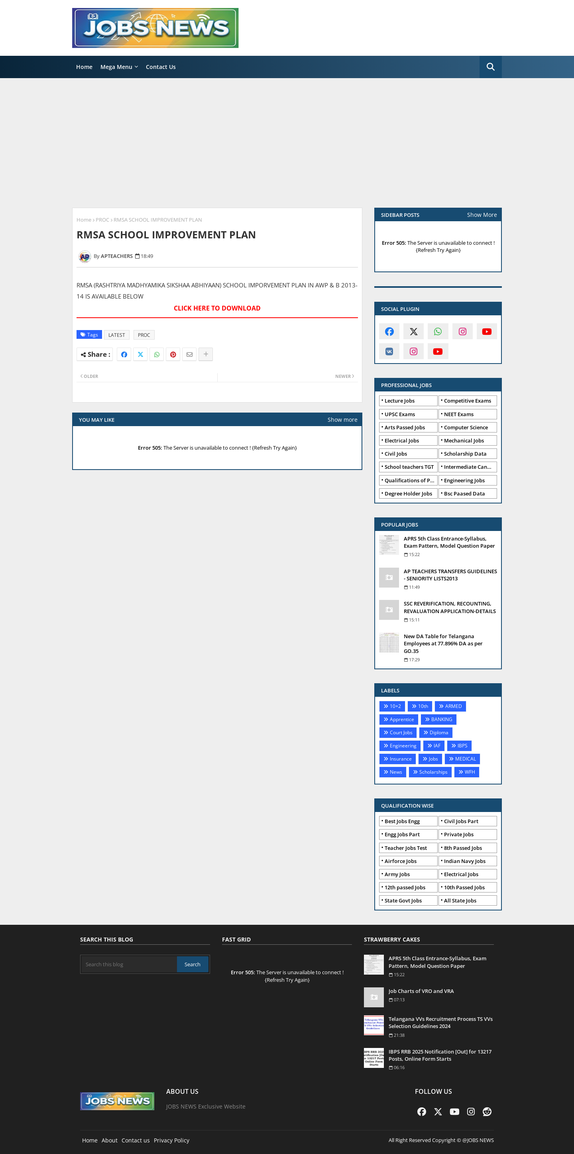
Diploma (439, 732)
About (110, 1140)
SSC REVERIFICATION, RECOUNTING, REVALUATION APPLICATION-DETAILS (450, 607)
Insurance (401, 758)
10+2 (395, 706)
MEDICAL (465, 758)
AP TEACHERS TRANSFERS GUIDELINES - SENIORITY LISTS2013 (450, 575)
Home (84, 67)
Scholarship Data (465, 453)
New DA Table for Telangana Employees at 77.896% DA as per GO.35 (443, 643)
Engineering (403, 745)
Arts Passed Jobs (405, 427)
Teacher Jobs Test (406, 847)
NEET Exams (459, 414)
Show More (482, 214)
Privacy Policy (171, 1140)
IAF (437, 745)
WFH (470, 772)
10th (423, 706)
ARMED (453, 706)
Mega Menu (116, 67)
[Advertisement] (287, 142)
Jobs (433, 758)
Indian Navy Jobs (465, 861)
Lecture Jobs (400, 400)
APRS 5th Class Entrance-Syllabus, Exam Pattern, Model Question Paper (449, 542)
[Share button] (206, 354)
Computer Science (466, 427)
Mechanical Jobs (464, 440)
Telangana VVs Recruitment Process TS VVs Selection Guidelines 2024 (441, 1022)
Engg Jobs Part (402, 834)
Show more (343, 419)
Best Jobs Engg (402, 821)
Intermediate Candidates (470, 466)
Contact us (136, 1140)
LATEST (116, 335)
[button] (491, 67)
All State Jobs (460, 900)
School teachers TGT (409, 466)
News (396, 772)
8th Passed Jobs (463, 847)
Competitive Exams (467, 400)
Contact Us (161, 67)
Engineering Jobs (464, 480)
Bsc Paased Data (464, 493)
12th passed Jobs (405, 887)
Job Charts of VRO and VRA (421, 991)
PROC (102, 219)
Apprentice (402, 719)
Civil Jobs (396, 453)
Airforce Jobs (401, 861)
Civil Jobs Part (461, 821)
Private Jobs (459, 834)
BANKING (441, 719)
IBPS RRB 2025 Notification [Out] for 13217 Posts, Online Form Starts (440, 1055)
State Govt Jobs (403, 900)
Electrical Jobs (402, 440)
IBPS (463, 745)
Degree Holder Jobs (408, 493)
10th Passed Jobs (464, 887)
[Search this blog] (129, 964)
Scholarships (433, 772)
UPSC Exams (400, 414)
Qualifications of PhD (411, 480)
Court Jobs (401, 732)
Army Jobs (397, 874)
